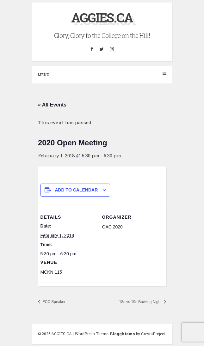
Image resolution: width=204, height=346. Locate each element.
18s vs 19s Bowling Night (141, 302)
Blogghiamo (122, 333)
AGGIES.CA (102, 17)
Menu (102, 74)
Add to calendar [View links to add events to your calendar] (76, 189)
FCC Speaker (53, 302)
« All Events (52, 104)
